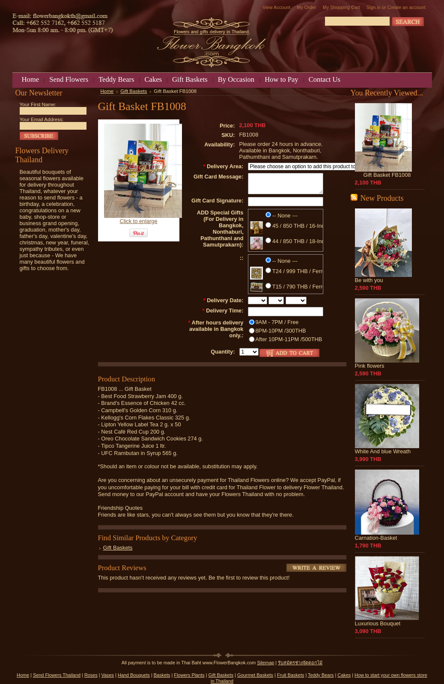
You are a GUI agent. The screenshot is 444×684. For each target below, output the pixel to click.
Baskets (162, 675)
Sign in (374, 7)
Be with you (369, 280)
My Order (306, 7)
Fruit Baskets (290, 675)
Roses (91, 675)
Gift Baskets (133, 91)
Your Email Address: (42, 119)
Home (107, 91)
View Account (276, 7)
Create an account (406, 7)
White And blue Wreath (383, 451)
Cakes (344, 675)
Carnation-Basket (376, 538)
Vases (107, 675)
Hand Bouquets (134, 675)
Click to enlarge (138, 221)
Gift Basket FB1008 (387, 175)
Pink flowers (369, 366)
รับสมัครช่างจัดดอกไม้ (300, 662)
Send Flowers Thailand (56, 675)
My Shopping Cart (341, 7)
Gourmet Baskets (255, 675)
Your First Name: (38, 104)
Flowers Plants (189, 675)
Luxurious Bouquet (378, 623)
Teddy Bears (321, 675)
